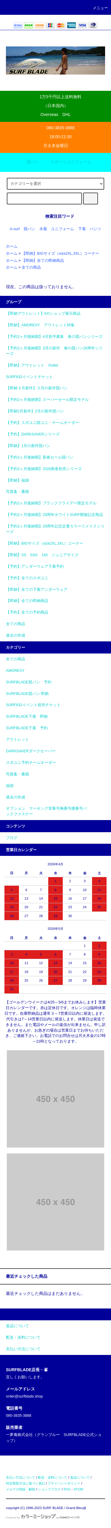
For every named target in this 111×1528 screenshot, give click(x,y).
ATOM (78, 1489)
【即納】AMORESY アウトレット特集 (40, 325)
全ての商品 (31, 267)
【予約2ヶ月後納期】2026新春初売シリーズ (44, 469)
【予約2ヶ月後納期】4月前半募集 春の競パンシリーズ (54, 337)
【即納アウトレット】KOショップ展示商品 (43, 314)
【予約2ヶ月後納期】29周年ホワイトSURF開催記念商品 (54, 515)
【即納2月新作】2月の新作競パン (35, 411)
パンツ (95, 229)
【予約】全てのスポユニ (27, 578)
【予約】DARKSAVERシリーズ (32, 434)
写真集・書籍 (17, 492)
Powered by (43, 1517)
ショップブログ (49, 1489)
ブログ (11, 838)
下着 (82, 229)
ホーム (11, 246)
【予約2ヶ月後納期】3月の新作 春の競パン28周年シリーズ (54, 351)
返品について (80, 1477)
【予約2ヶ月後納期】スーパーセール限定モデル (47, 400)
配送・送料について (52, 1477)
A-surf (15, 229)
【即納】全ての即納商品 (43, 261)
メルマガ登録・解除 (20, 1489)
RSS (67, 1489)
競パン (29, 161)
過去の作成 (15, 635)
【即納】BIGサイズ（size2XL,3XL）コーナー (60, 253)
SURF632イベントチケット (29, 377)
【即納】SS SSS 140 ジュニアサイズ (42, 555)
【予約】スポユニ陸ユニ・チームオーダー (42, 423)
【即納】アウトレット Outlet (32, 365)
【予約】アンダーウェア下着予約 (35, 566)
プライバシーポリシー (64, 1483)
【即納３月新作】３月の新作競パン (36, 388)
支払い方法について (20, 1477)
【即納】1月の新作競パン (28, 446)
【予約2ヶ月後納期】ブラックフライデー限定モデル (51, 503)
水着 (43, 229)
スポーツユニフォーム (67, 161)
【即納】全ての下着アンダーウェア (36, 590)
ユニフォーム (62, 229)
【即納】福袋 (17, 480)
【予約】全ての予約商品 (27, 612)
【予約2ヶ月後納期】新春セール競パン (39, 457)
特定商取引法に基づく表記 (25, 1483)
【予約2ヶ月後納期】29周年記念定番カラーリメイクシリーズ (55, 529)
